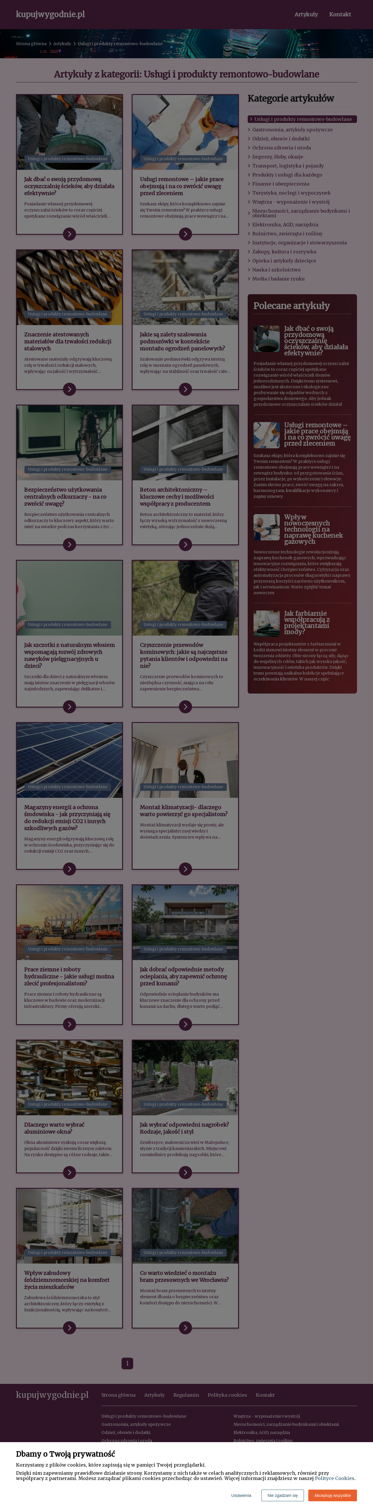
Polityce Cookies (334, 1478)
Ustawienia (241, 1495)
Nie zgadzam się (283, 1495)
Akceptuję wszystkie (332, 1495)
